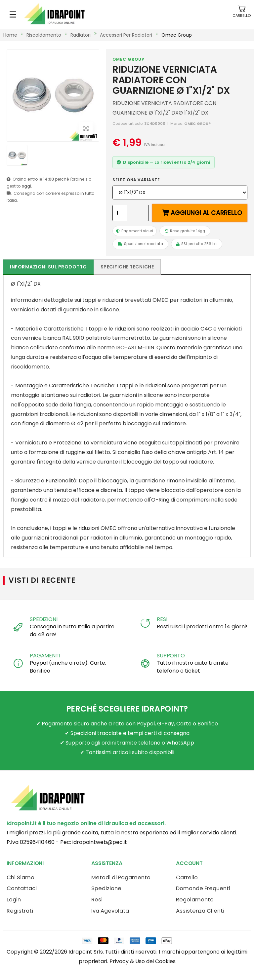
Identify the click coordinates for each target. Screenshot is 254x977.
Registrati (20, 911)
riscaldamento (43, 35)
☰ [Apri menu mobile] (13, 14)
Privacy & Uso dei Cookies (142, 961)
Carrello (187, 877)
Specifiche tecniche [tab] (127, 266)
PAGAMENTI (45, 655)
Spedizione (106, 888)
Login (14, 899)
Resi (97, 899)
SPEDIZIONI (43, 619)
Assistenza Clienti (200, 911)
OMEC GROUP (128, 59)
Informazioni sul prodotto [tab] (48, 266)
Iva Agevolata (110, 911)
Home (10, 35)
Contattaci (22, 888)
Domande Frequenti (203, 888)
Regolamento (195, 899)
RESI (162, 619)
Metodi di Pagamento (120, 877)
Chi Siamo (20, 877)
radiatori (80, 35)
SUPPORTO (171, 655)
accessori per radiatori (126, 35)
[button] (242, 14)
